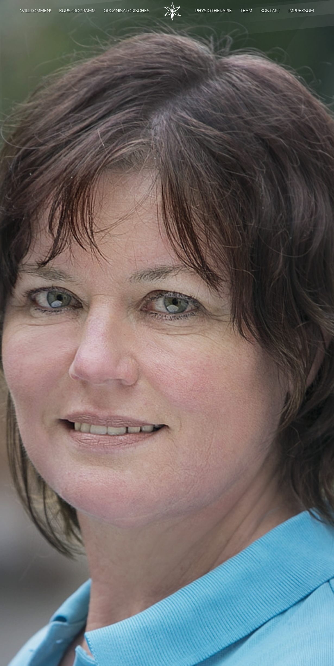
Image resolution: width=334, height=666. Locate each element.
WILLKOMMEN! (35, 10)
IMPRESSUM (301, 10)
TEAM (246, 10)
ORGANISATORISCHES (127, 10)
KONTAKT (270, 10)
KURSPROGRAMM (77, 10)
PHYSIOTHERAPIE (213, 10)
